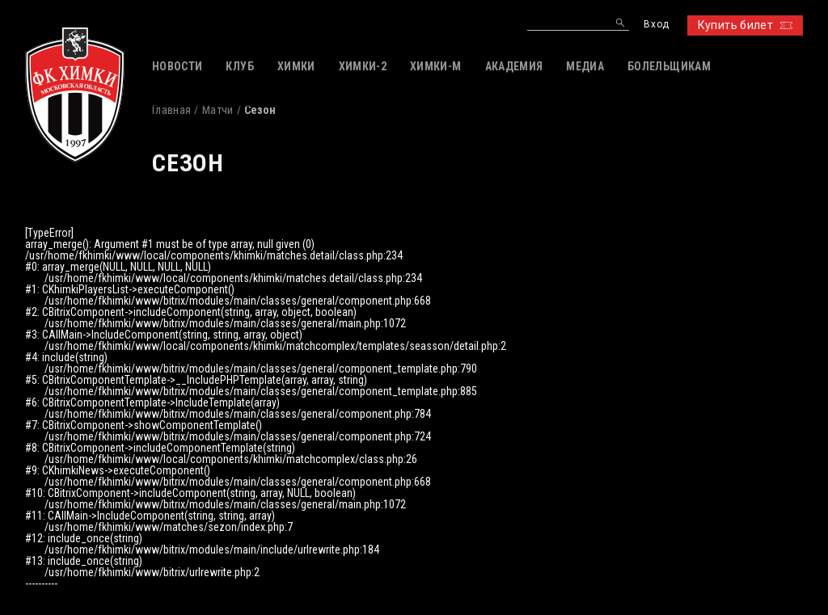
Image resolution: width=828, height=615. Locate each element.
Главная (171, 109)
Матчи (218, 109)
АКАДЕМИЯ (514, 66)
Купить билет (745, 25)
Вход (656, 24)
